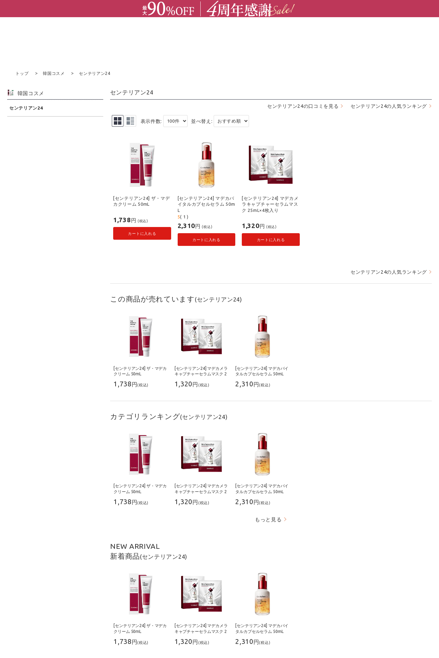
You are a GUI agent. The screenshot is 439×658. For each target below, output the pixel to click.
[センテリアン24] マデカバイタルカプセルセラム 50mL (206, 203)
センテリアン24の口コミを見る (303, 106)
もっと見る (268, 519)
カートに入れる (142, 233)
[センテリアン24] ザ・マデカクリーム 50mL (141, 200)
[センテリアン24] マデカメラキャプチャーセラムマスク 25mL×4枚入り (270, 203)
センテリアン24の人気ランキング (389, 106)
